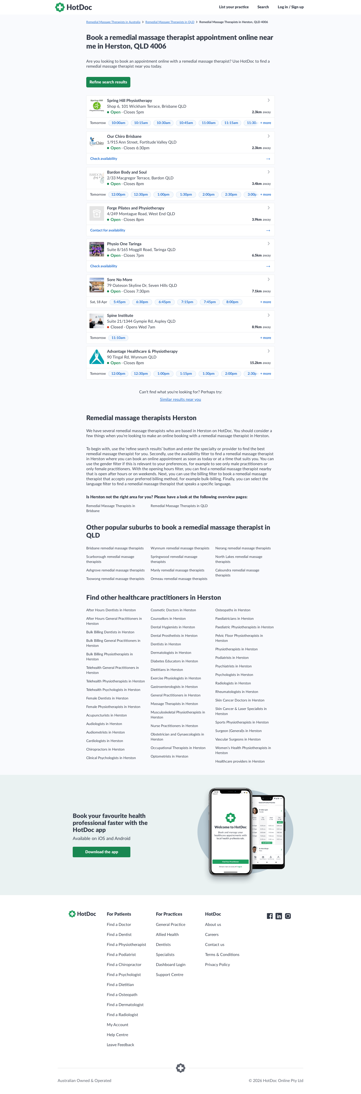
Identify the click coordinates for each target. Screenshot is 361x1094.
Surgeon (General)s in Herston (238, 731)
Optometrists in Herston (169, 756)
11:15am (231, 123)
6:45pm (165, 302)
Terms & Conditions (222, 955)
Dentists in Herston (166, 644)
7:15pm (187, 302)
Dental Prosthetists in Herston (174, 636)
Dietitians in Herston (167, 670)
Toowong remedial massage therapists (115, 579)
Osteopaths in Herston (232, 610)
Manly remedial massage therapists (177, 570)
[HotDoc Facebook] (269, 916)
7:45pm (210, 302)
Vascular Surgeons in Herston (238, 739)
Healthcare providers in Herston (240, 761)
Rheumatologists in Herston (236, 692)
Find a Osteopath (122, 995)
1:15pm (186, 374)
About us (213, 925)
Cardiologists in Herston (104, 741)
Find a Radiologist (122, 1015)
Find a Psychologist (124, 975)
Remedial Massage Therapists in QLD (169, 22)
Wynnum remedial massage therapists (180, 548)
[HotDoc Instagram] (287, 916)
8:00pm (232, 302)
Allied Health (167, 935)
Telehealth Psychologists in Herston (113, 690)
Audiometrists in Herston (105, 732)
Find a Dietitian (120, 985)
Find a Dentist (119, 935)
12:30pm (141, 194)
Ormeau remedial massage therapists (179, 579)
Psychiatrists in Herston (233, 666)
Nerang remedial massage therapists (243, 548)
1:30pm (186, 194)
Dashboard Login (171, 965)
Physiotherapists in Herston (236, 649)
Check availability (180, 159)
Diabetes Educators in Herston (174, 661)
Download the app (101, 852)
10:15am (141, 123)
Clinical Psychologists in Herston (111, 758)
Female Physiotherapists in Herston (113, 707)
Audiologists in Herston (104, 724)
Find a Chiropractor (124, 965)
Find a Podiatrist (121, 955)
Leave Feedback (120, 1045)
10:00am (118, 123)
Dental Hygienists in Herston (173, 627)
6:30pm (142, 302)
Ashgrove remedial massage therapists (115, 570)
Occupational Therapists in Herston (178, 748)
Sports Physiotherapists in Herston (242, 722)
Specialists (165, 955)
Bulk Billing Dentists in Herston (110, 632)
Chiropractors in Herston (105, 749)
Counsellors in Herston (168, 619)
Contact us (214, 945)
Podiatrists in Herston (232, 658)
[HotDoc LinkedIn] (278, 916)
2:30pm (231, 194)
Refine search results (108, 82)
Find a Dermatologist (125, 1005)
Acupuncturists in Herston (106, 715)
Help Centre (117, 1035)
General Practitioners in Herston (176, 695)
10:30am (163, 123)
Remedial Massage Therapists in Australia (113, 22)
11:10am (118, 338)
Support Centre (169, 975)
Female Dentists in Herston (107, 698)
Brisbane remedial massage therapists (115, 548)
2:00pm (209, 194)
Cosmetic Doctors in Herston (173, 610)
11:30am (254, 123)
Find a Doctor (119, 925)
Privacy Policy (217, 965)
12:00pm (118, 194)
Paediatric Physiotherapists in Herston (244, 627)
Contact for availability (180, 230)
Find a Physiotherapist (126, 945)
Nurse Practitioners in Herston (174, 726)
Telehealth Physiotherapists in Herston (115, 681)
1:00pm (163, 194)
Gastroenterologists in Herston (174, 687)
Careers (212, 935)
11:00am (209, 123)
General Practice (170, 925)
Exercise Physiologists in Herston (176, 678)
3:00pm (254, 194)
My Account (117, 1025)
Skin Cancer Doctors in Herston (239, 700)
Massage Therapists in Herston (174, 704)
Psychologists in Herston (234, 675)
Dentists (163, 945)
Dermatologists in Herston (171, 653)
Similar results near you (180, 400)
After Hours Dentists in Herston (111, 610)
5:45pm (120, 302)
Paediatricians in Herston (234, 619)
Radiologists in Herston (233, 683)
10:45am (186, 123)
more (265, 123)
